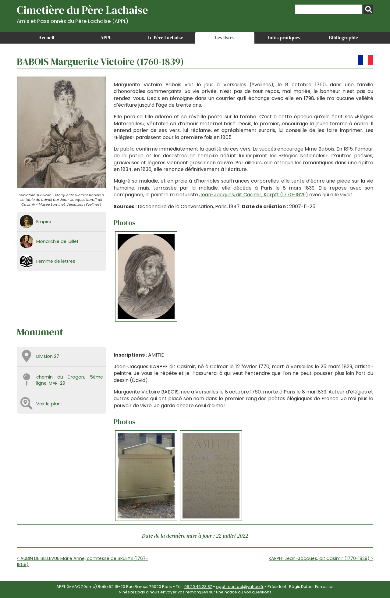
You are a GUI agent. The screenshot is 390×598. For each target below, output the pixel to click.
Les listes (224, 37)
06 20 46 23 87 (198, 586)
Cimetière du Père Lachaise (82, 13)
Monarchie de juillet (57, 241)
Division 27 (47, 356)
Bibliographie (343, 37)
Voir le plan (48, 404)
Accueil (47, 37)
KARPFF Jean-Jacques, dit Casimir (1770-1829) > (321, 558)
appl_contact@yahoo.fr (240, 586)
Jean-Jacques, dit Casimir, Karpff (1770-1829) (253, 194)
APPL (106, 37)
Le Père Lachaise (165, 37)
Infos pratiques (284, 37)
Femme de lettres (55, 261)
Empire (43, 222)
